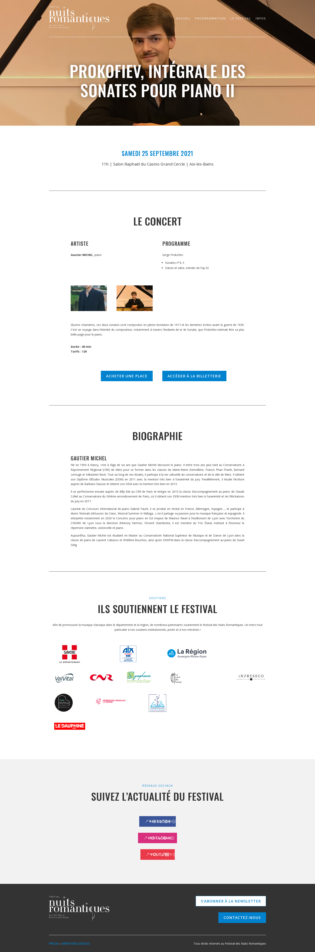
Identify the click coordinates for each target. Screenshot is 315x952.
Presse (54, 943)
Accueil (183, 18)
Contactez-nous (242, 917)
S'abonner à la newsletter (231, 901)
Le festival (240, 18)
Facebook (160, 821)
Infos (261, 18)
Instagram (160, 838)
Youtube (160, 854)
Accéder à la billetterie (194, 376)
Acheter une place (126, 376)
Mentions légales (76, 943)
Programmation (210, 18)
